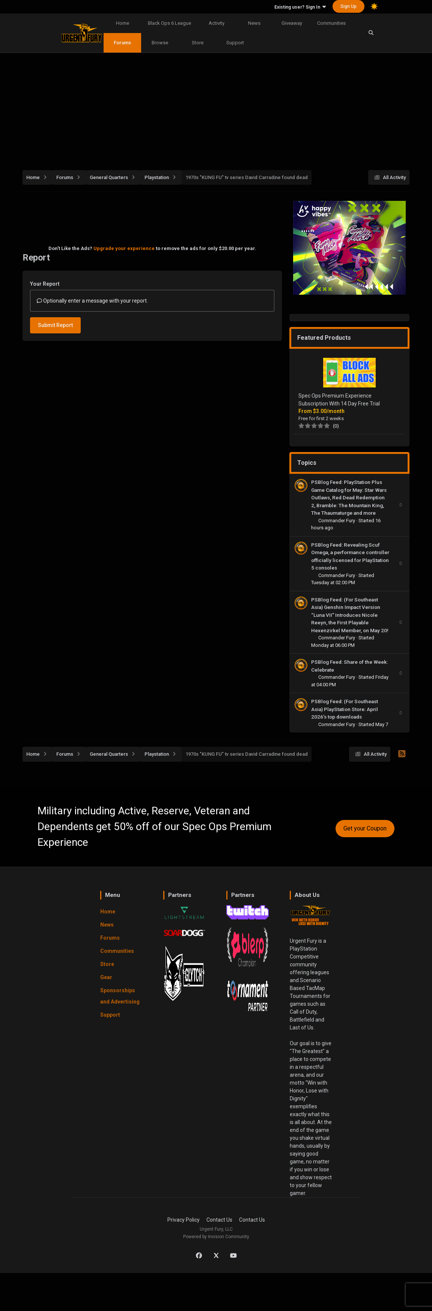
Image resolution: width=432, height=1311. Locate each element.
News (254, 23)
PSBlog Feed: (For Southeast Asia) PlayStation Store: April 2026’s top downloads (344, 709)
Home (122, 23)
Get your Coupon (365, 828)
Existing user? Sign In (300, 7)
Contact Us (219, 1220)
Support (235, 42)
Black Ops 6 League (169, 23)
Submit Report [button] (55, 325)
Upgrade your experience (124, 248)
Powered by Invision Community (216, 1236)
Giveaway (291, 23)
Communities (331, 23)
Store (197, 42)
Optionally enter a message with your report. (92, 301)
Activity (216, 23)
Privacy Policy (183, 1220)
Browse (160, 42)
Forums (122, 42)
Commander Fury (337, 520)
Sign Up (348, 6)
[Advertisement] (227, 107)
